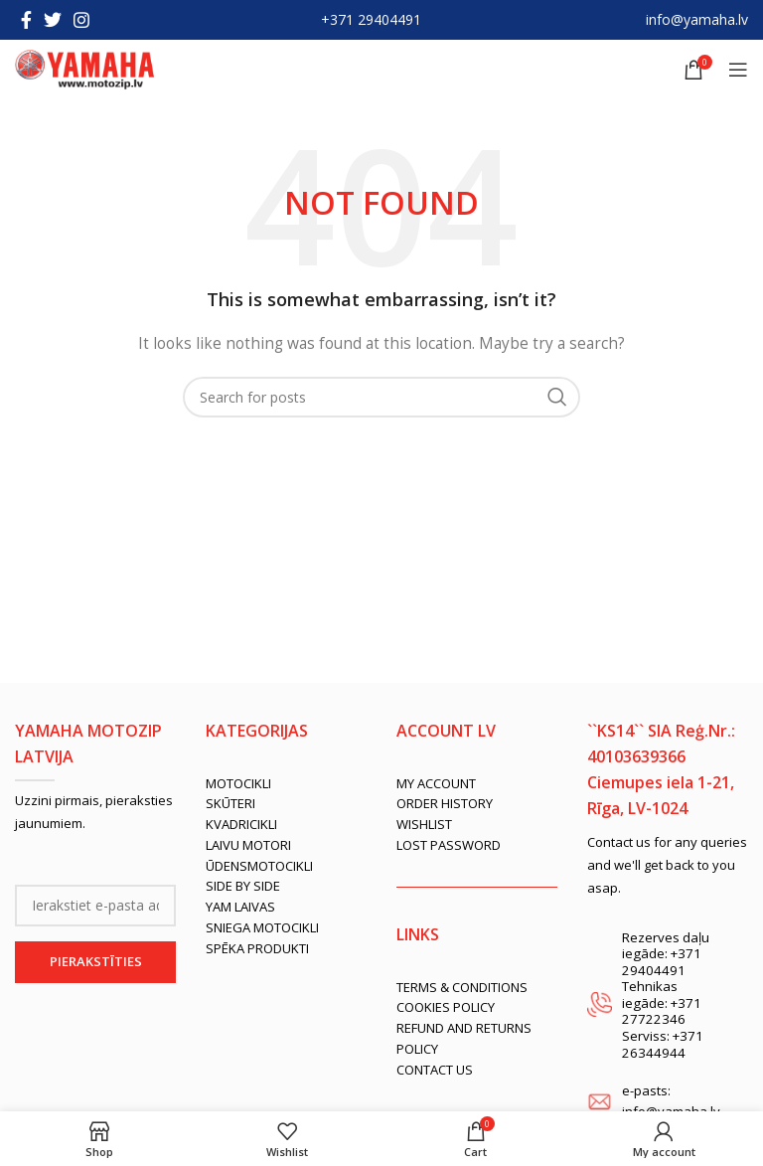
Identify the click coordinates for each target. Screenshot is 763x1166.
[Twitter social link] (53, 20)
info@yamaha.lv (697, 19)
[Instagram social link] (81, 20)
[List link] (286, 783)
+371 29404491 (371, 19)
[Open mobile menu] (738, 69)
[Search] (381, 397)
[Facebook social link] (26, 20)
